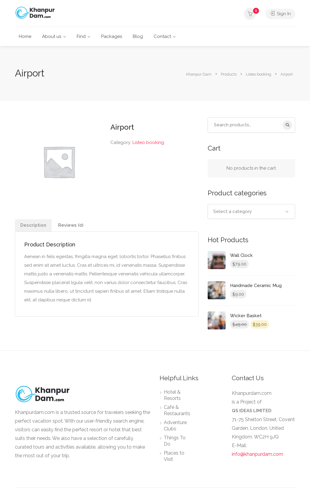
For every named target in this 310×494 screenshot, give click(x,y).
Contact (162, 36)
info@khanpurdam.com (257, 454)
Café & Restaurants (177, 410)
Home (25, 36)
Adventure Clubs (175, 426)
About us (51, 36)
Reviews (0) (70, 225)
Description (33, 225)
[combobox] (251, 211)
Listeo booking (148, 142)
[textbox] (251, 211)
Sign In (280, 13)
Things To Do (175, 441)
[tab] (33, 225)
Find (81, 36)
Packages (111, 36)
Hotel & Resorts (172, 395)
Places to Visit (174, 456)
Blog (138, 36)
